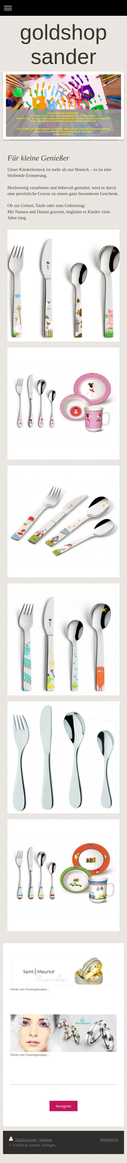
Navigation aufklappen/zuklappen (63, 7)
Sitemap (45, 1139)
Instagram (63, 1106)
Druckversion (23, 1139)
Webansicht (109, 1139)
